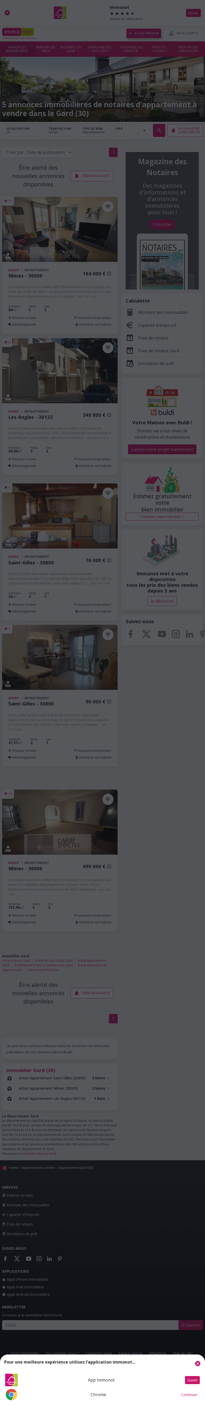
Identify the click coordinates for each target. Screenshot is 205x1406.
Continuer (189, 1394)
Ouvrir (192, 1380)
